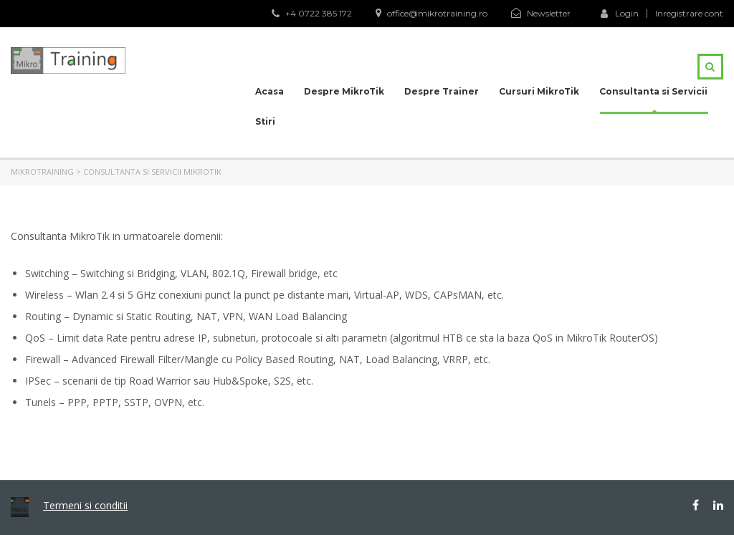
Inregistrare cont (689, 13)
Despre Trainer (441, 91)
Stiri (265, 121)
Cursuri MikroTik (539, 91)
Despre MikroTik (344, 91)
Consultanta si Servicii (653, 91)
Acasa (269, 91)
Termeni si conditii (85, 505)
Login (620, 13)
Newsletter (549, 13)
